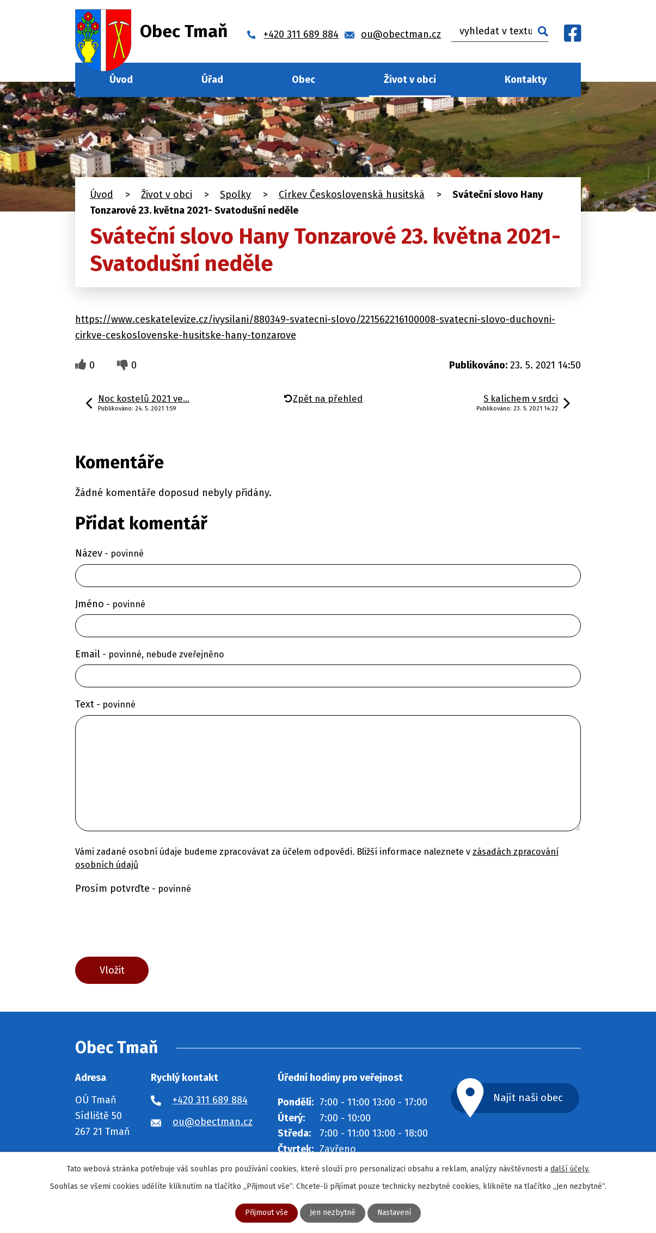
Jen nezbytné (332, 1213)
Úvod (121, 80)
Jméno (110, 604)
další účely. (570, 1169)
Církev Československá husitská (352, 195)
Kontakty (526, 80)
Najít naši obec (528, 1098)
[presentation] (158, 925)
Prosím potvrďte (133, 888)
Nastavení (394, 1213)
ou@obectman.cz (213, 1122)
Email (149, 654)
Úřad (212, 80)
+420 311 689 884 (210, 1100)
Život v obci (410, 80)
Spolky (235, 195)
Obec (303, 80)
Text (105, 704)
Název (109, 553)
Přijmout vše (266, 1213)
